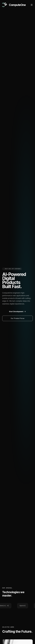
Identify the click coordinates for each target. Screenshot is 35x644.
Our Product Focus (17, 318)
